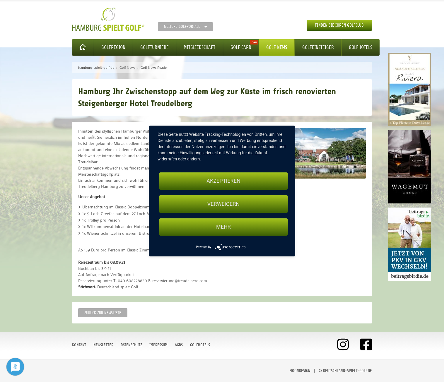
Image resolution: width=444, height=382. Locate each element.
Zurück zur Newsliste (102, 313)
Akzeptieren (223, 181)
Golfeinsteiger (318, 47)
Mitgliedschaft (199, 47)
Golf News (276, 47)
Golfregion (113, 47)
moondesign (299, 371)
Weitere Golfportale (182, 26)
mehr (223, 227)
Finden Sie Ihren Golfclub (339, 25)
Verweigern (223, 204)
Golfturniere (154, 47)
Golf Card (240, 47)
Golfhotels (360, 47)
